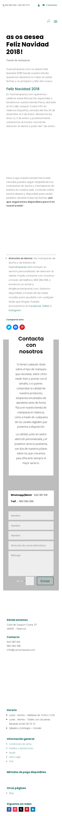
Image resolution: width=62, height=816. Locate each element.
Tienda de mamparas (18, 60)
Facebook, (34, 306)
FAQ (11, 761)
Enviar (45, 581)
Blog (11, 793)
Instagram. (15, 310)
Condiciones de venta (20, 744)
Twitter (45, 306)
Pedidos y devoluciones (21, 748)
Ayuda (12, 752)
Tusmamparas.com (20, 267)
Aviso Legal (14, 756)
